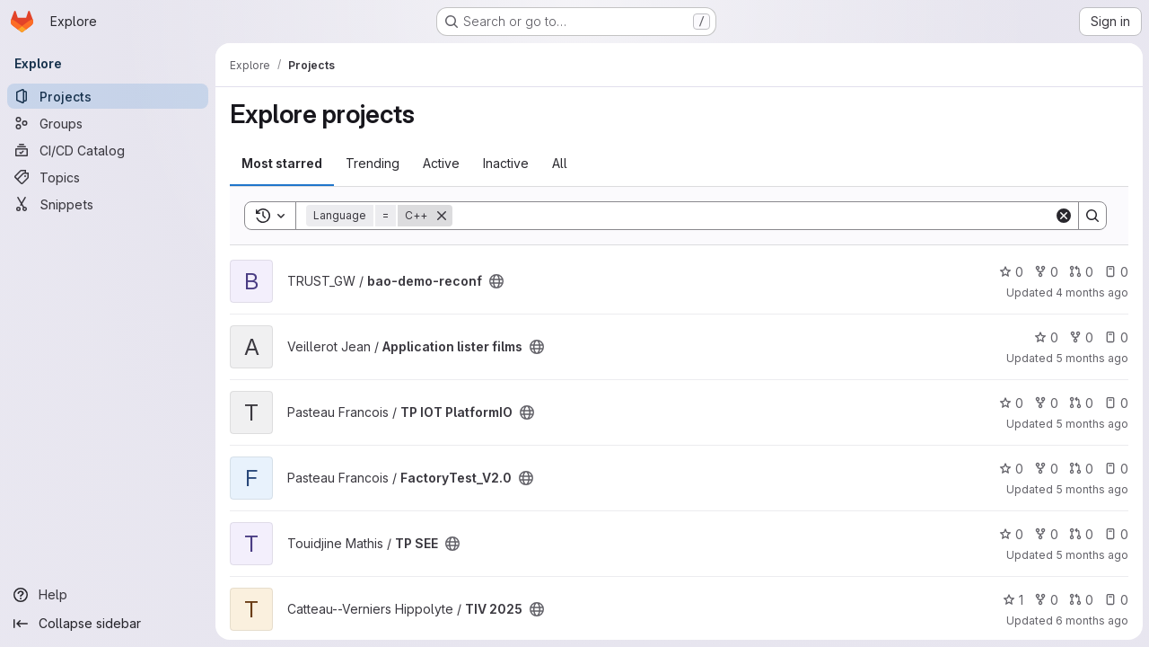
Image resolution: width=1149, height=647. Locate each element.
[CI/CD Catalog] (107, 150)
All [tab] (559, 163)
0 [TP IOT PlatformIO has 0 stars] (1010, 403)
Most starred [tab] (281, 163)
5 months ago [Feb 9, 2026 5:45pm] (1091, 555)
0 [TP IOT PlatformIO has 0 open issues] (1115, 403)
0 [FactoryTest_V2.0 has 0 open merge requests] (1080, 468)
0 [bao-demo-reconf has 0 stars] (1010, 271)
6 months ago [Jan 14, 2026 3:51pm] (1091, 620)
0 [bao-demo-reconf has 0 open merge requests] (1080, 271)
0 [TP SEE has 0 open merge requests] (1080, 534)
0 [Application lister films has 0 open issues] (1115, 337)
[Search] (752, 215)
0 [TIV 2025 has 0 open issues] (1115, 599)
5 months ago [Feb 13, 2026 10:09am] (1091, 489)
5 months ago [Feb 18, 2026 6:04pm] (1091, 358)
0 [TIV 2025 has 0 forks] (1045, 599)
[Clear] (1063, 215)
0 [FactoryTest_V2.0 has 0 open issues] (1115, 468)
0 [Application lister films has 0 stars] (1045, 337)
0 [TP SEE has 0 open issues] (1115, 534)
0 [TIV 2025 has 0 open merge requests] (1080, 599)
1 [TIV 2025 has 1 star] (1012, 599)
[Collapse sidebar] (107, 623)
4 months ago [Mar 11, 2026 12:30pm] (1091, 292)
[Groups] (107, 123)
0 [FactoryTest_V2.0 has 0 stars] (1010, 468)
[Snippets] (107, 204)
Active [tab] (441, 163)
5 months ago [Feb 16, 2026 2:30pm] (1091, 423)
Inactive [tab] (506, 163)
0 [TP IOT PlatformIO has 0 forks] (1045, 403)
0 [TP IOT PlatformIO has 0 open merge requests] (1080, 403)
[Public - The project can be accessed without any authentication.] (496, 281)
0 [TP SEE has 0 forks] (1045, 534)
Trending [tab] (372, 163)
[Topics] (107, 177)
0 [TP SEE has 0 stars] (1010, 534)
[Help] (107, 594)
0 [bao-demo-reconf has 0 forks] (1045, 271)
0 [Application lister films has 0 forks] (1080, 337)
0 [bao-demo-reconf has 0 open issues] (1115, 271)
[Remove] (441, 215)
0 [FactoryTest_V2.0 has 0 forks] (1045, 468)
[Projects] (107, 96)
